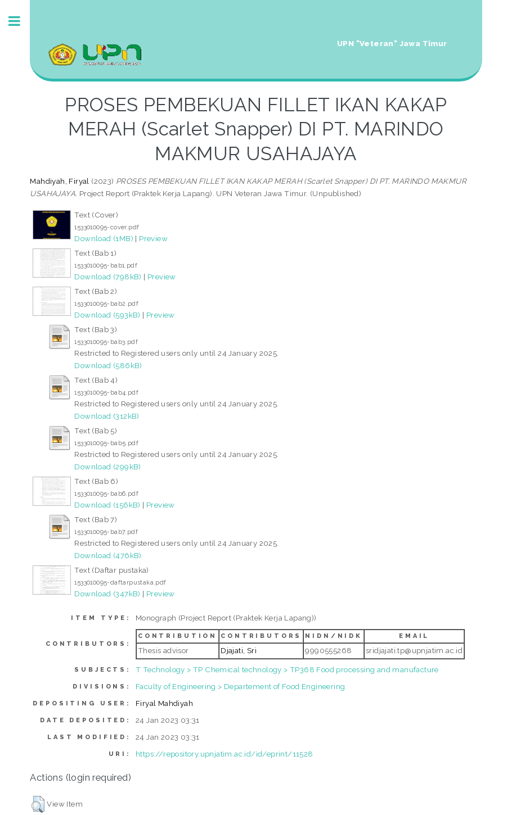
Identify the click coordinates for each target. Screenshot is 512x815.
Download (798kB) (107, 276)
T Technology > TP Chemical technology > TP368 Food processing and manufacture (287, 669)
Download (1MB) (103, 238)
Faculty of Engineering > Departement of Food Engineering (240, 686)
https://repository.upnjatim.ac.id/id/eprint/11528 (224, 753)
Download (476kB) (107, 555)
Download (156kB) (107, 504)
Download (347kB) (107, 593)
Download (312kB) (106, 415)
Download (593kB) (107, 314)
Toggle (20, 21)
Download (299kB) (107, 466)
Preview (153, 238)
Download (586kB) (108, 365)
